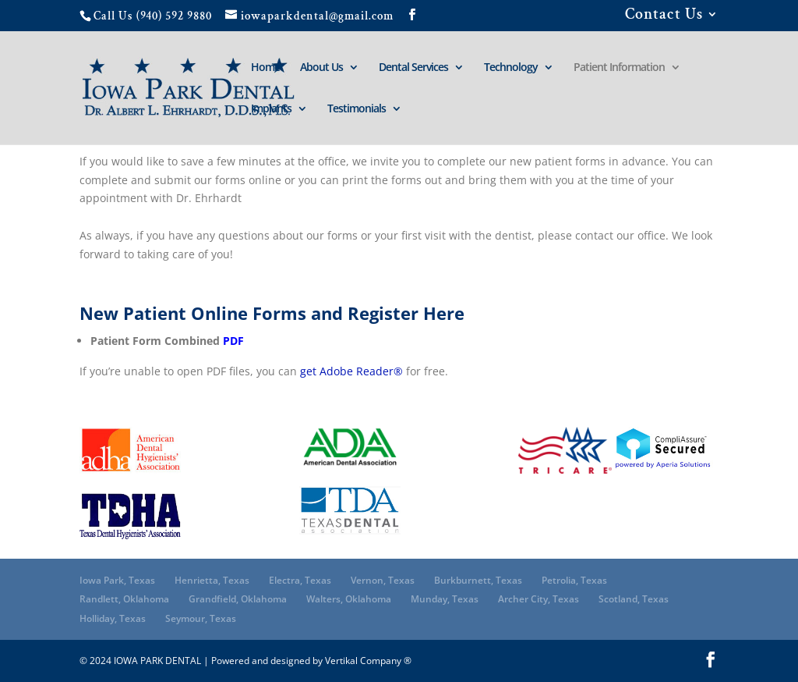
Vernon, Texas (383, 580)
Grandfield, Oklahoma (238, 599)
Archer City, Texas (538, 599)
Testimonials (356, 109)
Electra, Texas (300, 580)
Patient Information (619, 68)
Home (265, 68)
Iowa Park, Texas (117, 580)
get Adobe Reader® (351, 371)
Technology (511, 68)
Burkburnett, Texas (478, 580)
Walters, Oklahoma (348, 599)
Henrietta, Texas (212, 580)
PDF (233, 340)
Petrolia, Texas (574, 580)
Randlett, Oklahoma (124, 599)
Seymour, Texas (200, 618)
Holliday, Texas (112, 618)
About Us (321, 68)
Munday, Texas (444, 599)
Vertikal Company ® (368, 660)
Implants (271, 109)
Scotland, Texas (633, 599)
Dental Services (413, 68)
